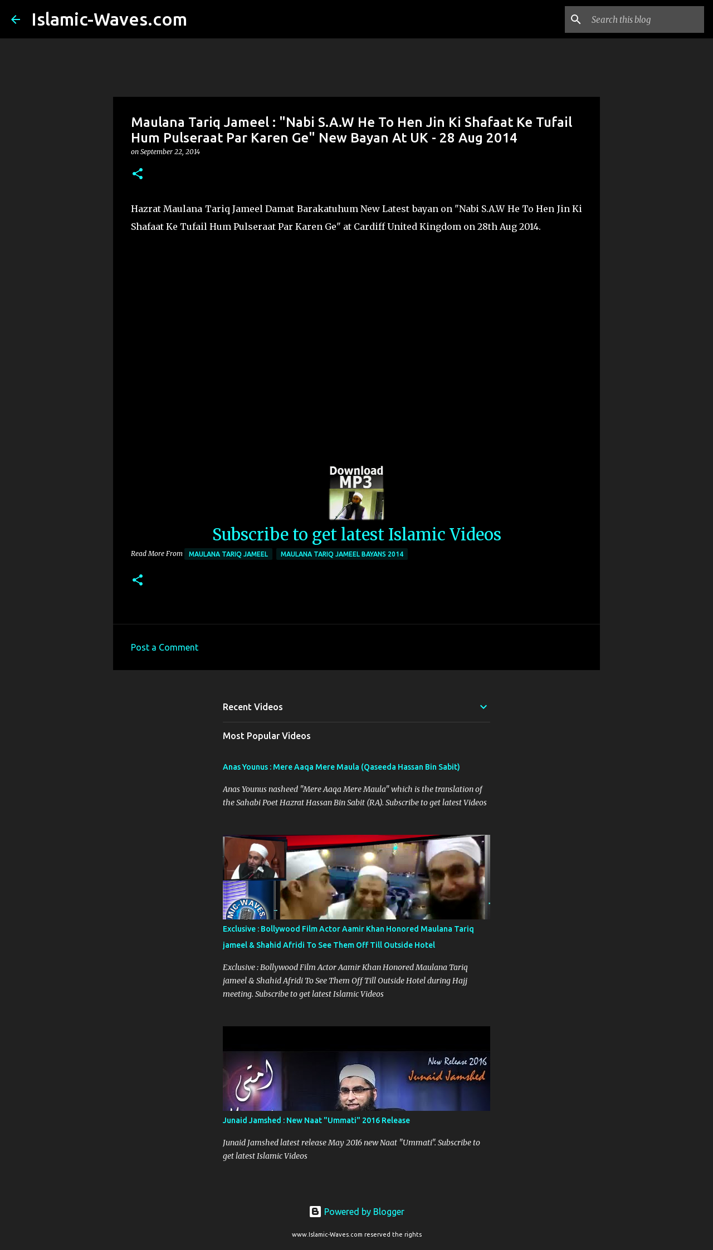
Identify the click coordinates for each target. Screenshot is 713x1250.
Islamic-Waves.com (109, 19)
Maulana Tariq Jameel (228, 554)
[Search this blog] (645, 19)
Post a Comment (164, 647)
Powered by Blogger (356, 1212)
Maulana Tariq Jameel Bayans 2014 (342, 554)
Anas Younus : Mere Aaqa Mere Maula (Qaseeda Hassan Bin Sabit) (341, 766)
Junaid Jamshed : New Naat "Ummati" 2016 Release (316, 1120)
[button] (137, 174)
